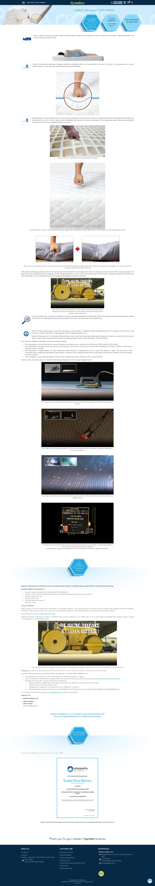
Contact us (24, 855)
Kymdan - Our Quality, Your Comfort (94, 10)
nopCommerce (81, 880)
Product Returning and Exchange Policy (72, 863)
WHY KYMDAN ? (41, 2)
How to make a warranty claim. (44, 614)
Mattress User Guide (66, 868)
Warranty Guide (65, 860)
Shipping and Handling (67, 857)
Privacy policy (64, 865)
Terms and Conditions (67, 852)
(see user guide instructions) (110, 679)
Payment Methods (65, 855)
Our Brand (24, 852)
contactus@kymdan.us (108, 863)
